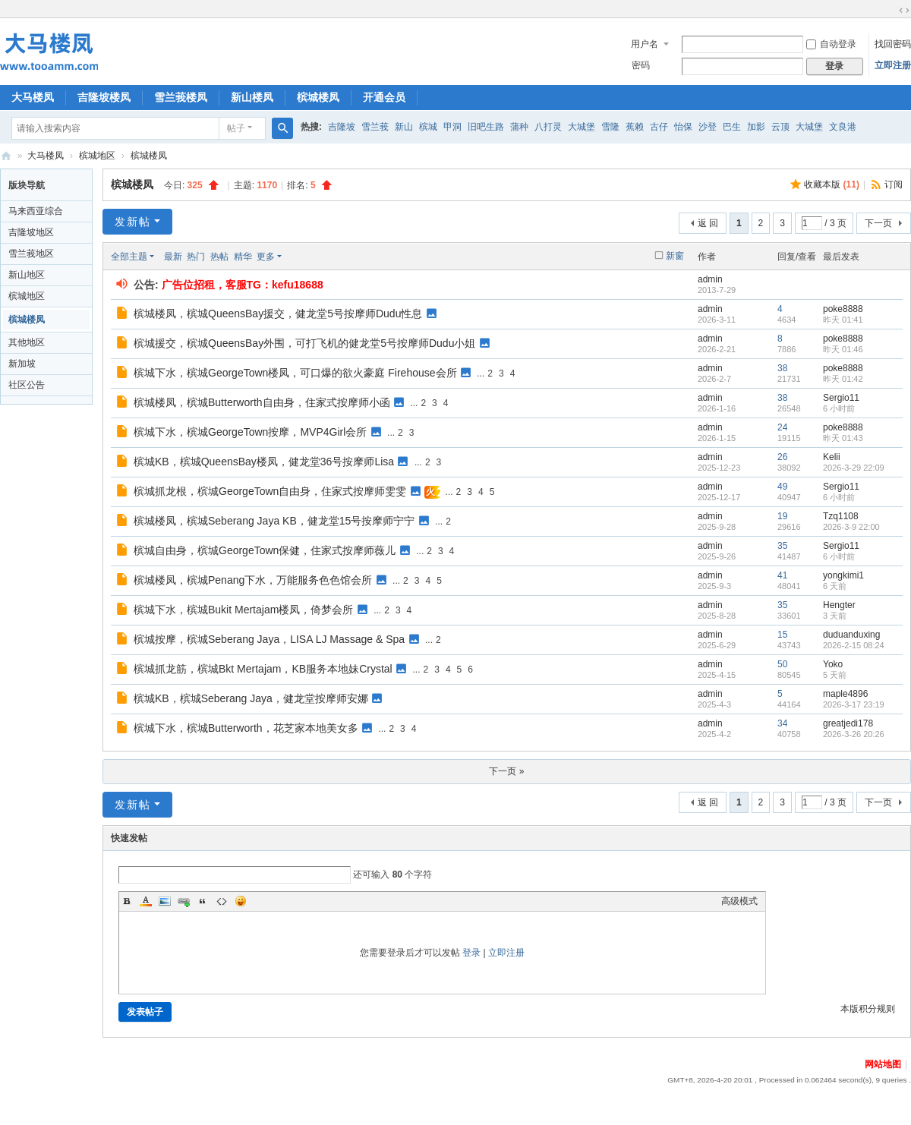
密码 (641, 65)
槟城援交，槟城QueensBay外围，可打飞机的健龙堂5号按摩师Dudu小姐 (304, 343)
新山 (404, 126)
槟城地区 (97, 155)
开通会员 (384, 97)
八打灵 (548, 126)
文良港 (842, 126)
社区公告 (26, 385)
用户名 (644, 44)
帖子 (236, 128)
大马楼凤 (32, 97)
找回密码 (893, 44)
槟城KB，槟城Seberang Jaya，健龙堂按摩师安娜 (251, 698)
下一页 (878, 223)
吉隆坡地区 (31, 232)
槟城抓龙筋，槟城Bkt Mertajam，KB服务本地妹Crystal (263, 669)
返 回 (708, 223)
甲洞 (452, 126)
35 (782, 545)
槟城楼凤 (318, 97)
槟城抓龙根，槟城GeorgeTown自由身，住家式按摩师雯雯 (270, 491)
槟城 (428, 126)
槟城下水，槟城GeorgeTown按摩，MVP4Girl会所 (250, 432)
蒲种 (519, 126)
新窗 (675, 256)
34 (782, 723)
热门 (196, 256)
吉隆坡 (341, 126)
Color (145, 901)
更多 (266, 256)
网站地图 (883, 1064)
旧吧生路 (486, 126)
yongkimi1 (843, 575)
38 (782, 368)
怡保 (683, 126)
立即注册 (893, 65)
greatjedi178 (848, 723)
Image (164, 901)
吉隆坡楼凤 (104, 97)
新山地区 (26, 274)
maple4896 (845, 694)
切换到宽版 (904, 10)
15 (782, 634)
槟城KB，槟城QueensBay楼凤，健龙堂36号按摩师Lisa (264, 461)
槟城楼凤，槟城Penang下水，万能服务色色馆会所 (253, 580)
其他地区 (26, 342)
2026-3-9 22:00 (851, 526)
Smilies (240, 901)
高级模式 (739, 901)
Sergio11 (841, 397)
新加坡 (22, 363)
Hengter (839, 605)
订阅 (893, 184)
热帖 (219, 256)
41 (782, 575)
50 (782, 664)
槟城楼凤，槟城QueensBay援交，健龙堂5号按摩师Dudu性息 (278, 313)
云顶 (780, 126)
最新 (173, 256)
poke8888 (843, 309)
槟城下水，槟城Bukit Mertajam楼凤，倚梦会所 (243, 609)
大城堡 (581, 126)
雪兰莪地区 (31, 253)
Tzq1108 (841, 516)
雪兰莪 (375, 126)
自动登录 (831, 44)
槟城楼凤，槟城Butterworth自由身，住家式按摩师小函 (262, 402)
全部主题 (129, 256)
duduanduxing (851, 634)
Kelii (831, 457)
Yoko (833, 664)
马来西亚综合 (35, 211)
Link (183, 901)
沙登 (707, 126)
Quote (202, 901)
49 (782, 486)
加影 (756, 126)
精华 (243, 256)
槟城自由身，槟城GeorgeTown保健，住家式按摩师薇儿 (265, 550)
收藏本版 (831, 184)
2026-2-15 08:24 (853, 645)
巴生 (732, 126)
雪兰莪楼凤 (180, 97)
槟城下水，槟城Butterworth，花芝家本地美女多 (246, 728)
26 (782, 457)
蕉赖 (635, 126)
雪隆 (610, 126)
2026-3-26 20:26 (853, 734)
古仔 (659, 126)
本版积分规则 (867, 1009)
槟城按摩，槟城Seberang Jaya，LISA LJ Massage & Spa (269, 639)
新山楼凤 (252, 97)
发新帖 (133, 222)
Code (221, 901)
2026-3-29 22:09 (853, 467)
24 (782, 427)
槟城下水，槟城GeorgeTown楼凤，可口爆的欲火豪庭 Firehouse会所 (295, 373)
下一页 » (506, 771)
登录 (471, 952)
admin (710, 279)
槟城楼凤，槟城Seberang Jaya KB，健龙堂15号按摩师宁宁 (274, 521)
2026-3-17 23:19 (853, 704)
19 (782, 516)
